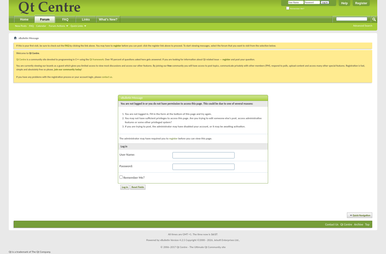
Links (86, 19)
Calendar (41, 26)
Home (24, 19)
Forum (44, 19)
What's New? (108, 19)
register (226, 59)
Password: (126, 166)
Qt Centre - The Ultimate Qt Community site (201, 247)
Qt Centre (21, 59)
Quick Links (77, 26)
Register (361, 3)
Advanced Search (362, 25)
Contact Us (331, 224)
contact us (107, 77)
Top (367, 224)
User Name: (127, 154)
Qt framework (97, 59)
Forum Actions (57, 26)
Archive (358, 224)
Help (344, 3)
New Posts (21, 26)
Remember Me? (295, 9)
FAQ (31, 26)
